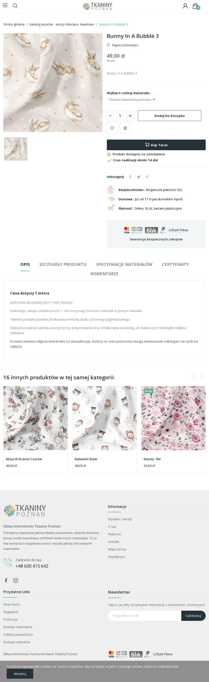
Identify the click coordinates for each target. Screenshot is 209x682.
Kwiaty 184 (152, 459)
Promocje (10, 619)
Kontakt (113, 542)
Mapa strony (117, 549)
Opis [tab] (25, 264)
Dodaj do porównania (125, 128)
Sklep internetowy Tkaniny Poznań (32, 526)
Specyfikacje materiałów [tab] (124, 264)
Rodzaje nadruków (16, 642)
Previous (193, 376)
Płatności (114, 534)
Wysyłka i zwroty (120, 519)
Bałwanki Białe (86, 459)
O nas (112, 526)
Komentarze (104, 273)
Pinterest (147, 176)
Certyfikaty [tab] (175, 264)
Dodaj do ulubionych (112, 128)
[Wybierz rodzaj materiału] (132, 99)
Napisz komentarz (124, 45)
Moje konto (11, 604)
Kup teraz (156, 145)
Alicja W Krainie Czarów (24, 459)
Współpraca (116, 557)
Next (202, 376)
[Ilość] (120, 115)
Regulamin (10, 612)
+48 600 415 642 (32, 566)
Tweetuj (139, 176)
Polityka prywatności (18, 634)
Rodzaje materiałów (17, 627)
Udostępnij (130, 176)
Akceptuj (20, 674)
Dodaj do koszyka (169, 115)
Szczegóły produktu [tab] (62, 264)
